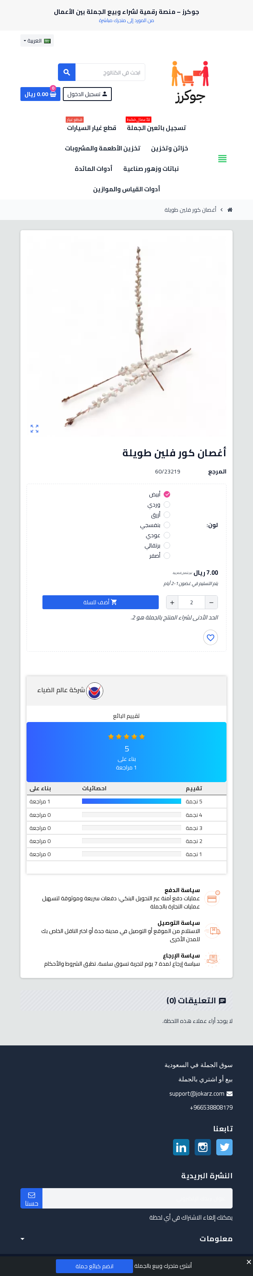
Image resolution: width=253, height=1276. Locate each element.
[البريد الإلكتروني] (137, 1198)
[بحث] (101, 72)
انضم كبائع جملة (94, 1266)
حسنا (31, 1200)
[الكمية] (191, 602)
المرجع (217, 471)
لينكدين (181, 1147)
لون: (212, 525)
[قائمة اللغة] (37, 40)
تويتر (224, 1147)
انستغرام (203, 1147)
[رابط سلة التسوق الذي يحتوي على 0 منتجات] (40, 94)
